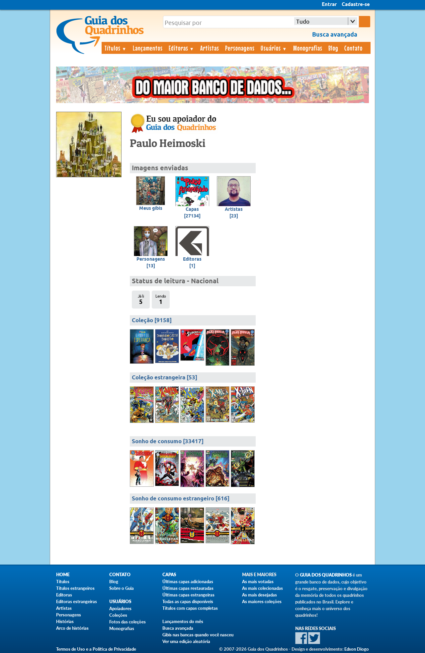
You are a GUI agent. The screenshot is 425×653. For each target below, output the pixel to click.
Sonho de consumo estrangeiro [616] (180, 499)
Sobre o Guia (121, 588)
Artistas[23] (234, 212)
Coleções (118, 615)
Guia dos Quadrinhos (326, 575)
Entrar (329, 4)
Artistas (209, 48)
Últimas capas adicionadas (187, 581)
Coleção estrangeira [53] (164, 378)
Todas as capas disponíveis (187, 601)
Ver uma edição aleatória (186, 641)
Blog (333, 48)
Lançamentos (148, 48)
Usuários (274, 48)
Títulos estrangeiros (75, 588)
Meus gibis (150, 208)
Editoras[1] (192, 262)
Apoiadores (120, 608)
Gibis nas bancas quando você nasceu (197, 634)
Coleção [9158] (152, 321)
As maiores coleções (262, 601)
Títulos (116, 48)
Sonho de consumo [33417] (168, 442)
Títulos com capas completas (190, 608)
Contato (353, 48)
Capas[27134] (192, 212)
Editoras (182, 48)
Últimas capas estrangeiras (188, 594)
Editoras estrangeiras (76, 601)
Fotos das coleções (127, 621)
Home (62, 574)
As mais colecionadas (262, 588)
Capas (169, 574)
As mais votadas (258, 581)
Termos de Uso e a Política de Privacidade (96, 649)
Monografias (307, 48)
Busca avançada (177, 628)
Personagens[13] (150, 262)
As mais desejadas (259, 594)
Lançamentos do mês (182, 621)
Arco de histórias (72, 628)
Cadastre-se (356, 4)
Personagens (240, 48)
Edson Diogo (356, 649)
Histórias (65, 621)
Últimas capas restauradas (187, 588)
